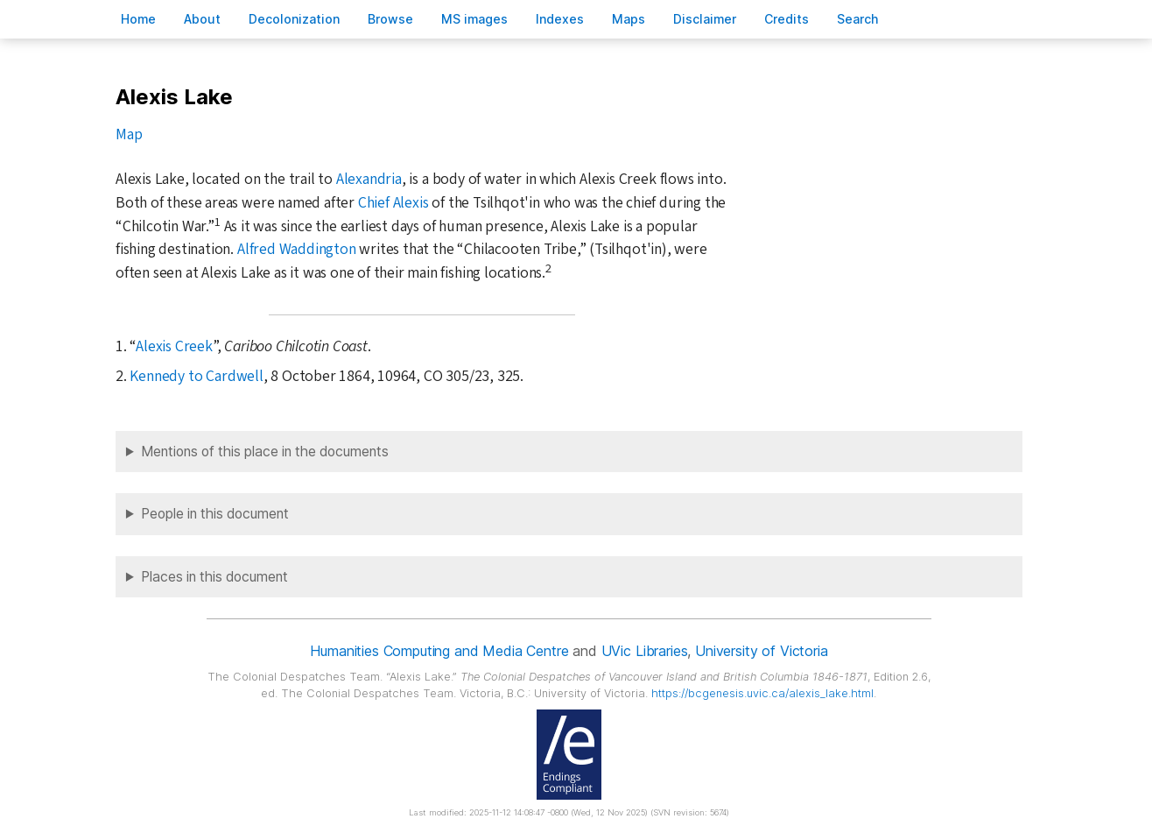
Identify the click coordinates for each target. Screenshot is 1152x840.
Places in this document (214, 576)
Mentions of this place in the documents (265, 451)
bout (202, 18)
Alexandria (369, 179)
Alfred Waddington (296, 249)
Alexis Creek (174, 346)
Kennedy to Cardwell (196, 376)
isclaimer (704, 18)
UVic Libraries (644, 651)
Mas (628, 18)
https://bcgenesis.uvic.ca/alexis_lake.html (762, 693)
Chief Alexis (393, 203)
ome (138, 18)
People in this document (215, 513)
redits (786, 18)
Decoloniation (294, 18)
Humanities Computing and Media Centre (439, 651)
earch (858, 18)
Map (129, 134)
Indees (560, 18)
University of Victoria (761, 651)
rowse (390, 18)
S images (474, 18)
